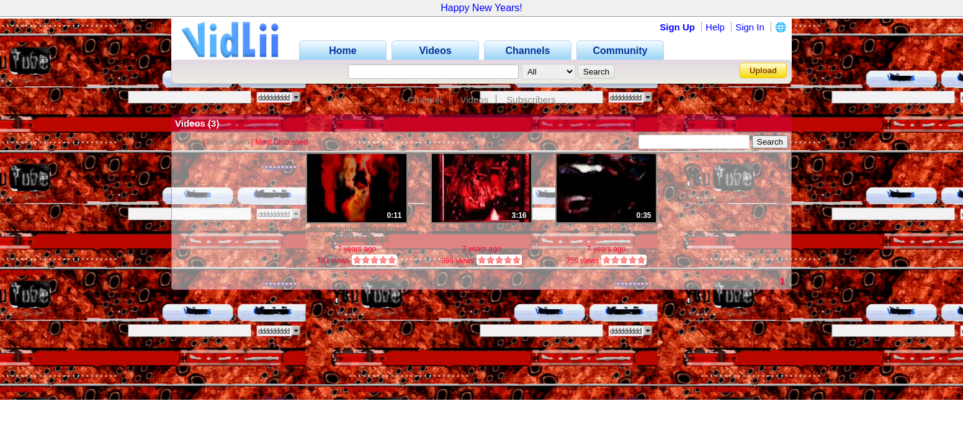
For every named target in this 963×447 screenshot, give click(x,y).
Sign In (749, 27)
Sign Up (677, 27)
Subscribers (530, 99)
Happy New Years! (481, 7)
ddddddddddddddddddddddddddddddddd (357, 234)
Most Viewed (228, 142)
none (481, 229)
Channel (424, 99)
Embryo (606, 229)
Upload (763, 70)
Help (715, 27)
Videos (474, 99)
